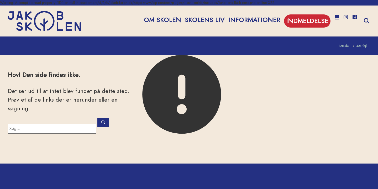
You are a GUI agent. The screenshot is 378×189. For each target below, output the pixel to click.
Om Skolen (162, 19)
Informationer (254, 19)
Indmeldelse (307, 20)
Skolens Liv (205, 19)
